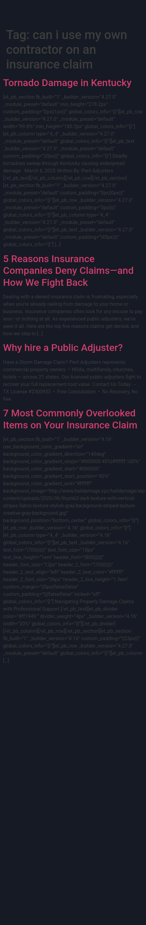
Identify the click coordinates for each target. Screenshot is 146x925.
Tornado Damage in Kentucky (67, 83)
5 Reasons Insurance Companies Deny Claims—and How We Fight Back (68, 270)
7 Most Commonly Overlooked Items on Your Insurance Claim (70, 419)
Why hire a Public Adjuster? (63, 347)
